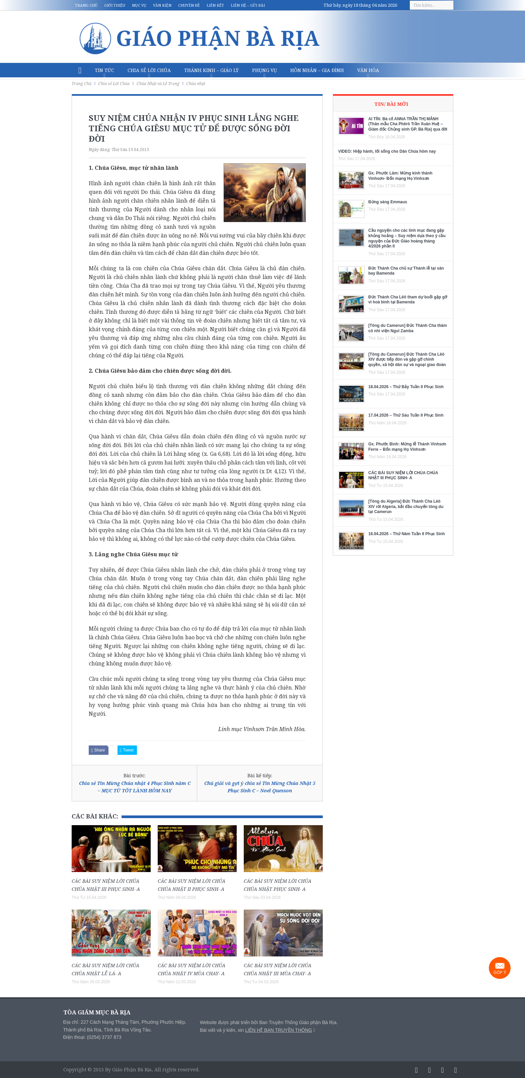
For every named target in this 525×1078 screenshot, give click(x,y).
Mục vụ (139, 5)
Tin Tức (104, 70)
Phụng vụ (264, 70)
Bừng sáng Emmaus (387, 202)
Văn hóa (368, 70)
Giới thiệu (114, 5)
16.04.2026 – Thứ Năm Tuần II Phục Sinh (406, 533)
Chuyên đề (189, 5)
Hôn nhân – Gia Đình (317, 70)
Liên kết (215, 5)
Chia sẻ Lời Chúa (149, 70)
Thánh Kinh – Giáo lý (211, 70)
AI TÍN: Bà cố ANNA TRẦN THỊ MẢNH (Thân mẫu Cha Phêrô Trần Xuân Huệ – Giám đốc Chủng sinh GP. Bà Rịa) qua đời (407, 124)
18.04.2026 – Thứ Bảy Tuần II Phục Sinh (406, 386)
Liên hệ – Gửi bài (248, 5)
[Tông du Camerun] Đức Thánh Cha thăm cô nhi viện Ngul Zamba (407, 328)
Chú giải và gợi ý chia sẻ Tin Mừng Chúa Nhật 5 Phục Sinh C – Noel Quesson (259, 787)
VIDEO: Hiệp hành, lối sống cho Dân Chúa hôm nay (387, 151)
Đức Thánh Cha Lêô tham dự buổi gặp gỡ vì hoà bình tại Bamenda (407, 300)
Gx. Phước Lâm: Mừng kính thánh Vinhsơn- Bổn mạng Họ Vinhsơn (400, 176)
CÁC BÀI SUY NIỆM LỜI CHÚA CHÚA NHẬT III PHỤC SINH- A (403, 476)
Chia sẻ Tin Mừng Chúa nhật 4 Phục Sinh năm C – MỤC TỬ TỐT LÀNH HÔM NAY (135, 787)
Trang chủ (86, 5)
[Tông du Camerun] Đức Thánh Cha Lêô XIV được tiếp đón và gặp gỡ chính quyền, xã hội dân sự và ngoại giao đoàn (407, 359)
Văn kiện (162, 5)
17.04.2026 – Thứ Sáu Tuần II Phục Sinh (406, 415)
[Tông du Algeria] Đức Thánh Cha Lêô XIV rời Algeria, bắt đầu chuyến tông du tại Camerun (405, 506)
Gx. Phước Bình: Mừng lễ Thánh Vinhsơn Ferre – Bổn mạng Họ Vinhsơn (407, 447)
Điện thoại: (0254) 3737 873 (92, 1037)
